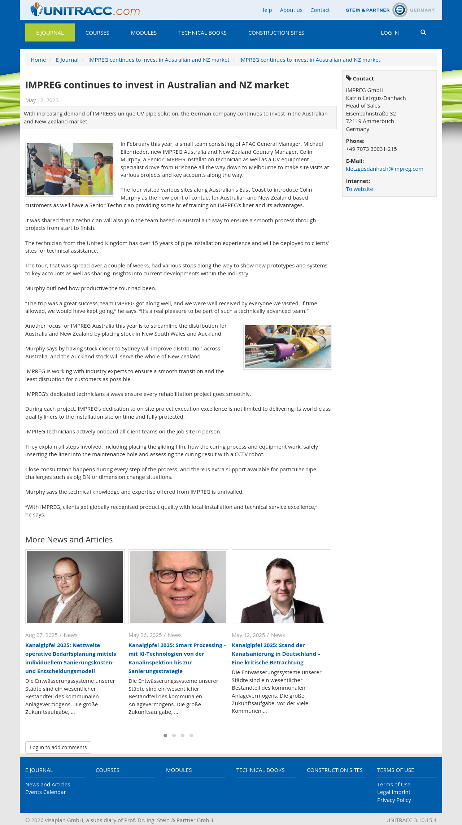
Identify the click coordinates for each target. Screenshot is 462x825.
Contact (320, 9)
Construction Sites (276, 32)
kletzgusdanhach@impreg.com (385, 168)
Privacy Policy (394, 799)
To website (359, 188)
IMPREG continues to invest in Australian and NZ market (159, 59)
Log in (390, 32)
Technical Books (202, 32)
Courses (97, 32)
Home (38, 59)
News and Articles (47, 784)
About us (291, 9)
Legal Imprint (393, 791)
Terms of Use (395, 769)
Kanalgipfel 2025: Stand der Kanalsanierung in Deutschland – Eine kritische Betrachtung (276, 653)
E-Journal (67, 59)
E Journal (50, 32)
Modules (144, 32)
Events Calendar (45, 791)
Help (266, 9)
